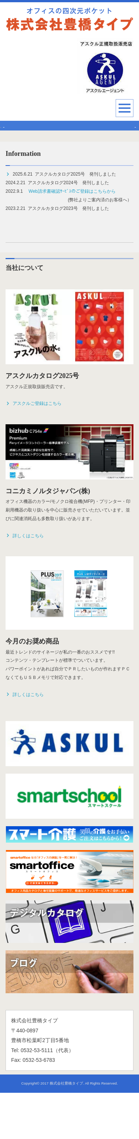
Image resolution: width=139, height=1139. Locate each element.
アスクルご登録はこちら (34, 450)
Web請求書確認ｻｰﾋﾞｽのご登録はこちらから (72, 237)
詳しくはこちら (25, 582)
